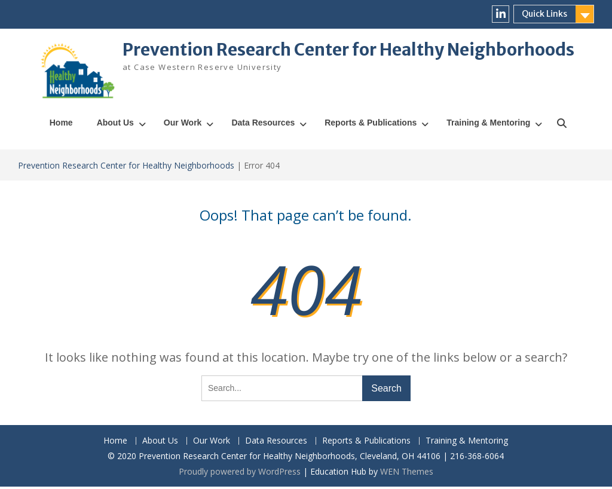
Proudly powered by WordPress (240, 473)
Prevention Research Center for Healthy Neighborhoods (348, 49)
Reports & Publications (371, 125)
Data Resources (263, 125)
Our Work (183, 125)
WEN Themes (406, 473)
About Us (115, 125)
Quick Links (544, 13)
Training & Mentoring (488, 125)
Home (61, 125)
